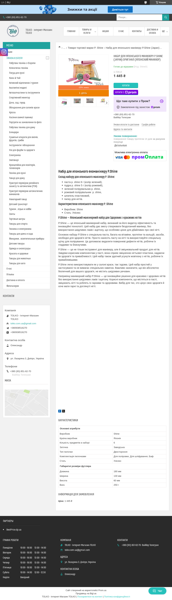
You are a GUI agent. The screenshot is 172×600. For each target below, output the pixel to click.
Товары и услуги (86, 31)
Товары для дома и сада (21, 234)
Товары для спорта (18, 224)
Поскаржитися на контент (89, 596)
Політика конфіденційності (117, 596)
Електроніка (15, 155)
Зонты (12, 214)
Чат (157, 590)
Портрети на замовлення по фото (25, 122)
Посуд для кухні (16, 73)
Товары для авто (17, 263)
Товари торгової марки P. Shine (85, 47)
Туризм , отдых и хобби (20, 209)
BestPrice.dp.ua (13, 529)
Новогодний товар (18, 199)
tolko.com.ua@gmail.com (23, 323)
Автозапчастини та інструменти (24, 92)
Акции (105, 31)
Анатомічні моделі (18, 87)
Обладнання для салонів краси (24, 107)
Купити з (126, 92)
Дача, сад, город (17, 102)
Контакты (137, 31)
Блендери (14, 132)
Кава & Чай (14, 78)
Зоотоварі (14, 160)
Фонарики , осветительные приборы (26, 238)
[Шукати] (165, 17)
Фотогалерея (12, 286)
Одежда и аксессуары (20, 248)
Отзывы (10, 274)
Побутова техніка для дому (22, 127)
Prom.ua (102, 590)
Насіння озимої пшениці (21, 117)
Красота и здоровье (18, 253)
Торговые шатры (17, 219)
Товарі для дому (17, 178)
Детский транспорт (18, 204)
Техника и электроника (20, 229)
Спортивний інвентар (19, 97)
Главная (71, 31)
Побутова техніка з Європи (22, 63)
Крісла (12, 112)
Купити (126, 85)
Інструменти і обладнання (22, 145)
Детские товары (17, 243)
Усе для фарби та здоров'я (22, 150)
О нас (121, 31)
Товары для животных (20, 258)
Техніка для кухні (17, 173)
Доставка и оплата (152, 31)
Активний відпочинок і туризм (23, 83)
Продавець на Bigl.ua (86, 593)
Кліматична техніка (18, 68)
